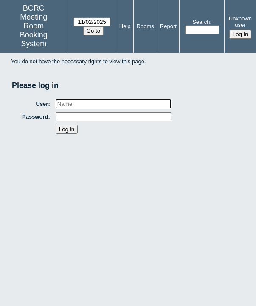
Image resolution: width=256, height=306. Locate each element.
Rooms (145, 26)
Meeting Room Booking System (34, 30)
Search (201, 22)
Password (35, 116)
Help (125, 26)
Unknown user (240, 21)
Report (168, 26)
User (42, 104)
